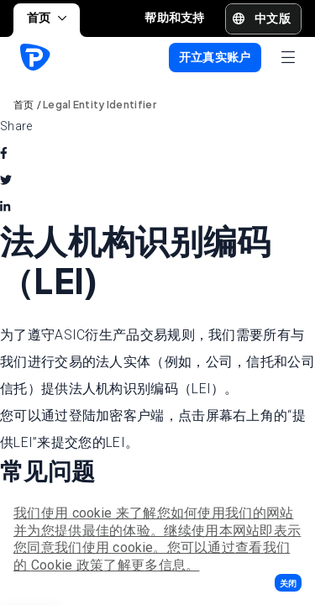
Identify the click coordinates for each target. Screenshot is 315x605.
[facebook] (4, 152)
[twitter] (6, 179)
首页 (46, 17)
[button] (288, 583)
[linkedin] (5, 206)
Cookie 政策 (67, 565)
